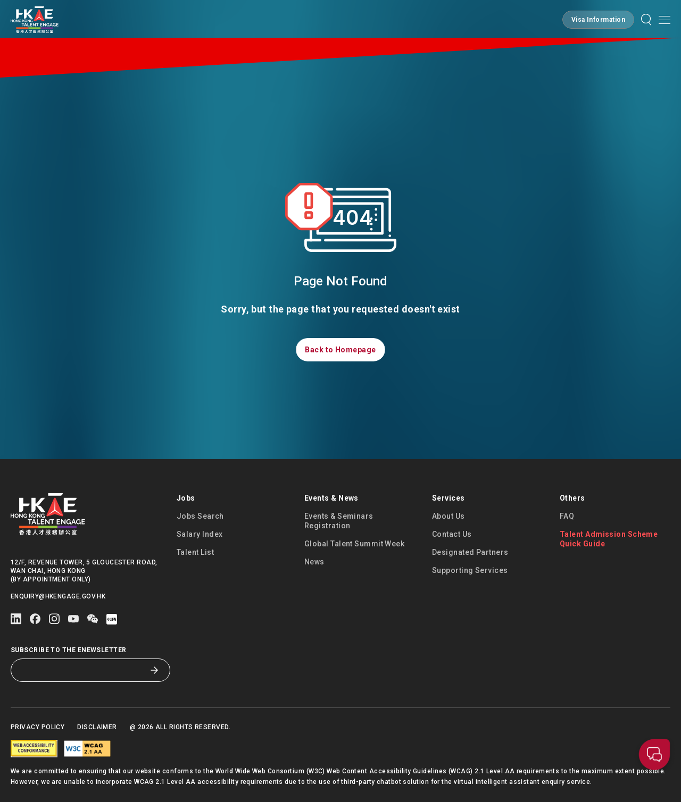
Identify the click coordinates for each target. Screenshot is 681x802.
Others (572, 498)
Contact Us (452, 534)
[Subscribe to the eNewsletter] (82, 670)
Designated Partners (470, 552)
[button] (598, 20)
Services (448, 498)
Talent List (195, 552)
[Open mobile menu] (664, 20)
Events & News (331, 498)
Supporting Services (470, 570)
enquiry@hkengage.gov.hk (58, 596)
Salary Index (199, 534)
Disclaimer (97, 727)
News (314, 562)
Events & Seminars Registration (338, 521)
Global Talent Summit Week (354, 543)
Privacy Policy (37, 727)
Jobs (186, 498)
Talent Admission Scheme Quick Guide (609, 539)
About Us (448, 516)
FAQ (567, 516)
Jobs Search (200, 516)
